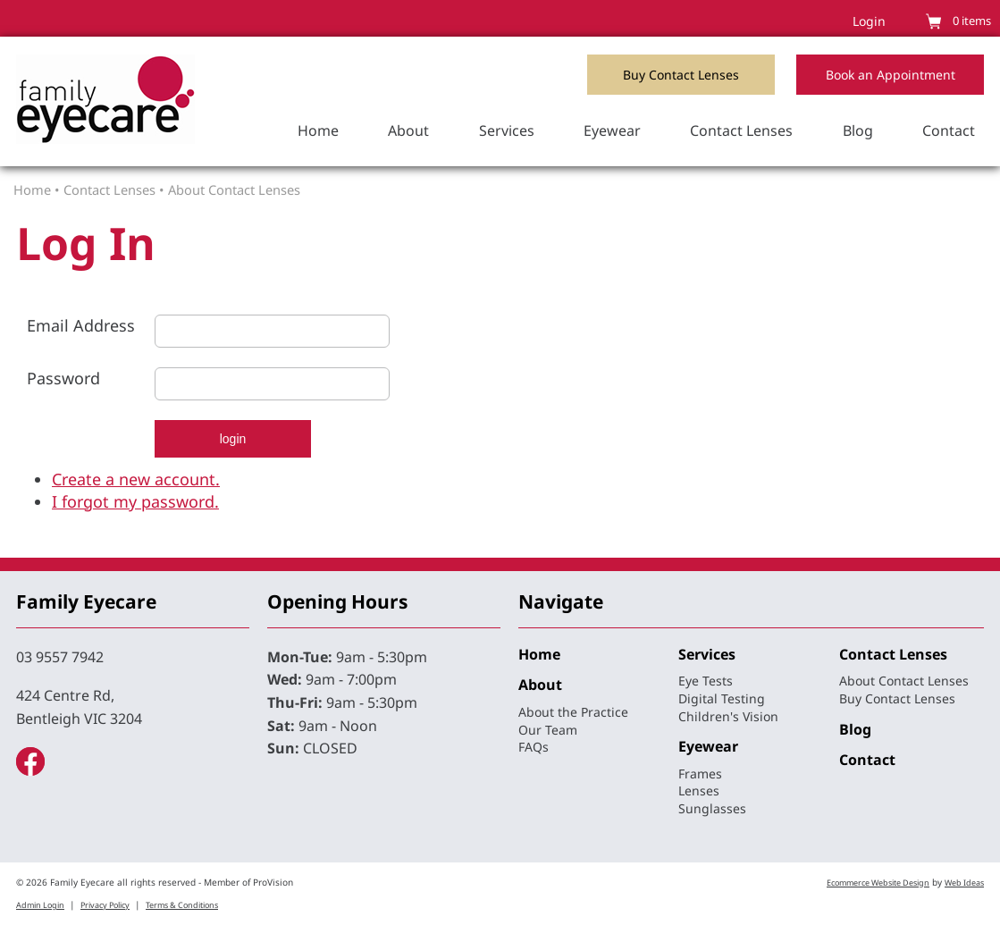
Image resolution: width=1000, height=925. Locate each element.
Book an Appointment (890, 74)
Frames (700, 773)
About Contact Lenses (234, 189)
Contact (948, 130)
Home (318, 130)
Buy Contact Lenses (681, 74)
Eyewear (612, 130)
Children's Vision (728, 716)
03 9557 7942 (60, 657)
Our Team (547, 729)
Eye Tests (705, 680)
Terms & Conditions (182, 905)
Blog (858, 130)
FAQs (533, 746)
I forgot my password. (135, 501)
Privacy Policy (105, 905)
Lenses (698, 790)
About (408, 130)
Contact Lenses (741, 130)
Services (506, 130)
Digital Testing (721, 698)
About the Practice (573, 711)
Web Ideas (964, 882)
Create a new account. (136, 479)
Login (869, 21)
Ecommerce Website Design (878, 882)
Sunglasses (712, 808)
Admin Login (40, 905)
